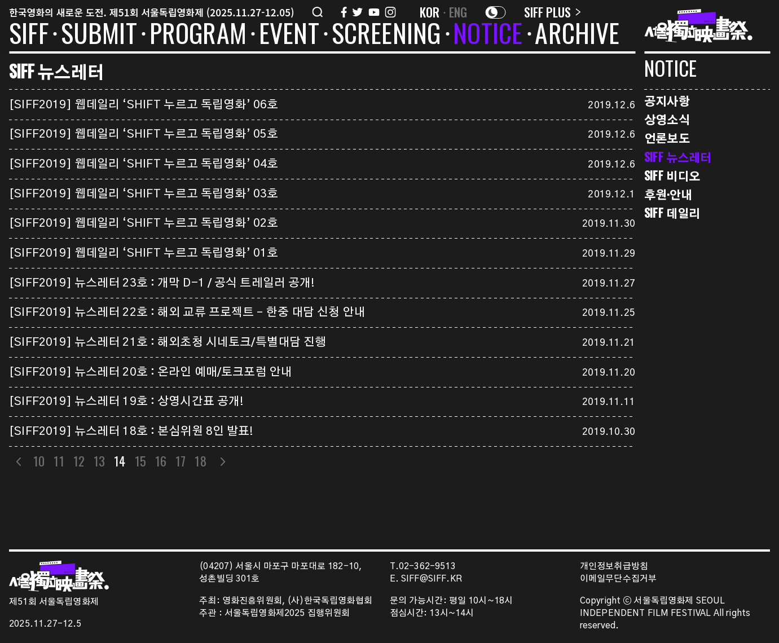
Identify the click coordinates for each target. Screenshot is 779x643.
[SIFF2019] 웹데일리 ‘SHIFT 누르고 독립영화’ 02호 (143, 223)
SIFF (29, 35)
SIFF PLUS (552, 12)
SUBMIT (99, 35)
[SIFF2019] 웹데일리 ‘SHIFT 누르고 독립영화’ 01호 (143, 253)
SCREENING (386, 35)
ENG (458, 12)
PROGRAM (198, 35)
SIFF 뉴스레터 (677, 157)
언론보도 (667, 138)
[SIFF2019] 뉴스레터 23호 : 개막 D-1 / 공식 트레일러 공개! (162, 283)
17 (181, 461)
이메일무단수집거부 (618, 579)
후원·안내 (668, 194)
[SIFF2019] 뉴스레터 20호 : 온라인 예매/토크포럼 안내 (150, 372)
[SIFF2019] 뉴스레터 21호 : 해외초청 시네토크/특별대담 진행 (168, 342)
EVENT (289, 35)
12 (79, 461)
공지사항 (667, 101)
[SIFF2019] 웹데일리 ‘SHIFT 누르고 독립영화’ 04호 (143, 164)
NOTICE (487, 35)
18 (200, 461)
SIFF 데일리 (672, 213)
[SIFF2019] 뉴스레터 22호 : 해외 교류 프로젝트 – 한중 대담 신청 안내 (187, 312)
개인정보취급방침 (614, 566)
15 (140, 461)
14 (120, 461)
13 (99, 461)
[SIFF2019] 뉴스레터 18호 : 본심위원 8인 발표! (131, 431)
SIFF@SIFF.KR (431, 579)
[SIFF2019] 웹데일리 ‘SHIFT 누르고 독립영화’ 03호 (143, 194)
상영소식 (667, 119)
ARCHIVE (577, 35)
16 (160, 461)
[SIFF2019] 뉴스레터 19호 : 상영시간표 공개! (126, 401)
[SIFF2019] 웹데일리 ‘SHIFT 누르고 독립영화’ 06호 (143, 105)
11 (59, 461)
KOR (430, 12)
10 (39, 461)
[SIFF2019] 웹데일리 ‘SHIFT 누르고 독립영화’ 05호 (143, 134)
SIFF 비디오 (672, 176)
